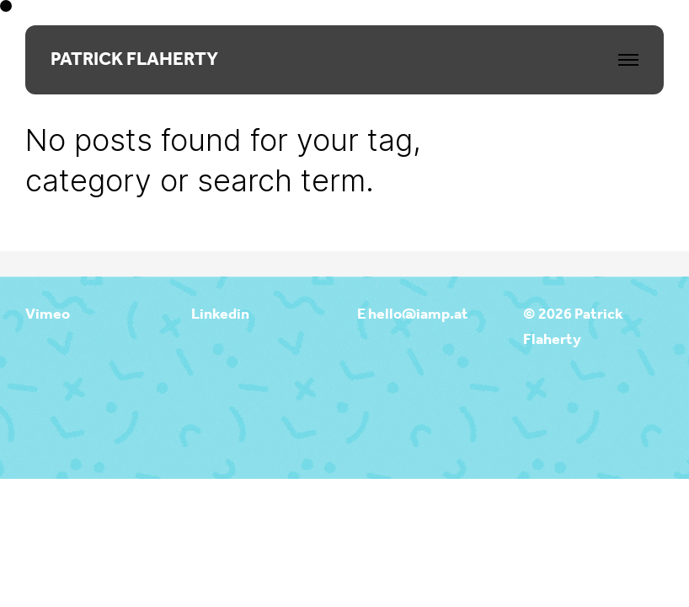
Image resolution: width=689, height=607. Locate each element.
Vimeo (47, 314)
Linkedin (220, 314)
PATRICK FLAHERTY (134, 60)
